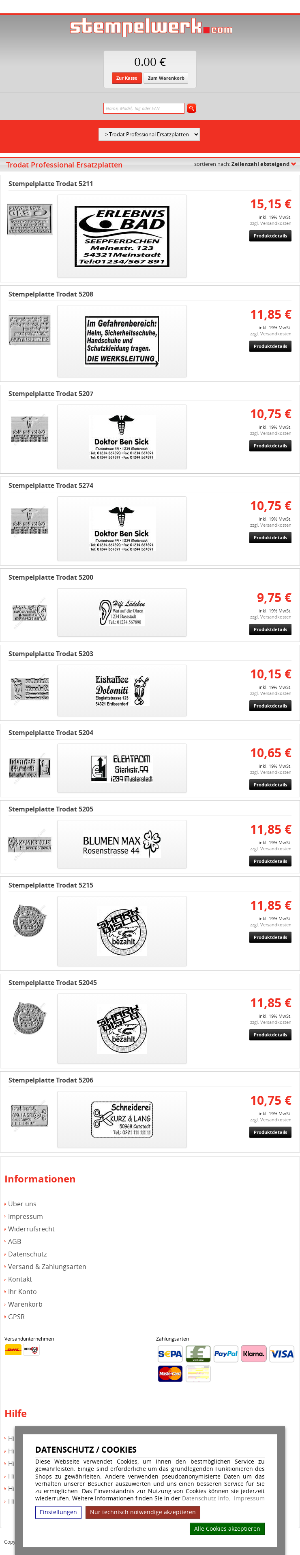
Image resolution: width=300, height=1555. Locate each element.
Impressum (249, 1498)
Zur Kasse (126, 78)
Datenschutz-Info (205, 1498)
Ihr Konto (22, 1292)
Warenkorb (25, 1304)
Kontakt (20, 1279)
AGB (14, 1241)
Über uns (22, 1204)
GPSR (16, 1317)
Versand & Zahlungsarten (47, 1267)
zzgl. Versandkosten (270, 223)
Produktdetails (270, 236)
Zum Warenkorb (166, 78)
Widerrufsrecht (31, 1229)
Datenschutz (27, 1254)
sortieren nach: (241, 163)
